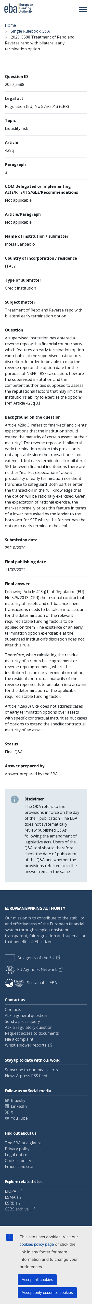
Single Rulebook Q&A (30, 31)
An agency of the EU (29, 957)
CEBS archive (17, 1209)
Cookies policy (18, 1160)
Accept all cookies (37, 1280)
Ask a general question (26, 1015)
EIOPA (10, 1191)
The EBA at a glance (23, 1143)
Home (10, 25)
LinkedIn (19, 1106)
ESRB (9, 1203)
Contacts (13, 1009)
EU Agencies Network (31, 969)
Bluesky (18, 1100)
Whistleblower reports (25, 1045)
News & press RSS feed (26, 1075)
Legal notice (16, 1154)
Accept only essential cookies (47, 1292)
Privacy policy (17, 1148)
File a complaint (19, 1039)
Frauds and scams (21, 1166)
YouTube (19, 1118)
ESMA (10, 1197)
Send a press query (22, 1021)
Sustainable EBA (31, 982)
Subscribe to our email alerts (31, 1069)
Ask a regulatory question (29, 1027)
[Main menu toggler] (82, 9)
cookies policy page (37, 1244)
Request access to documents (32, 1033)
